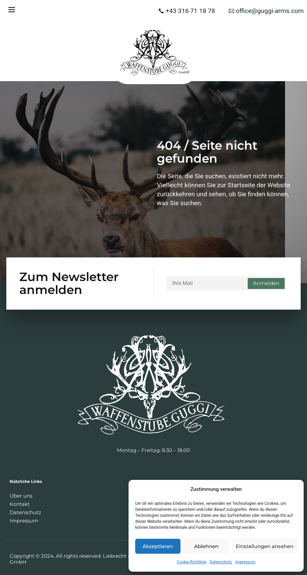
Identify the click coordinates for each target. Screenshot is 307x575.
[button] (11, 9)
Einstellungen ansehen (264, 546)
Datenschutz (221, 562)
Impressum (245, 562)
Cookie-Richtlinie (191, 562)
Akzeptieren (158, 546)
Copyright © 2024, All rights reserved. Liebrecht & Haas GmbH (77, 559)
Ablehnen (206, 546)
